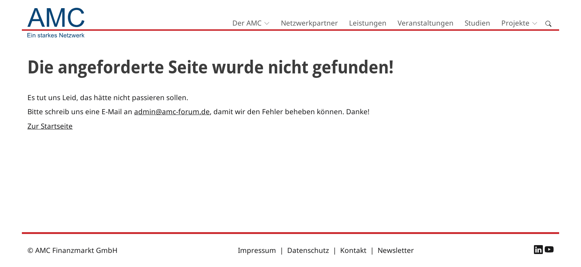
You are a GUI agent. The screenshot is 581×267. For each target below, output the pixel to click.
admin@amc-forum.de (172, 111)
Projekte (515, 23)
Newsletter (396, 250)
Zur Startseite (50, 126)
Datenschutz (308, 250)
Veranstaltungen (426, 23)
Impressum (257, 250)
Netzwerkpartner (309, 23)
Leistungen (367, 23)
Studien (477, 23)
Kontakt (353, 250)
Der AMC (247, 23)
